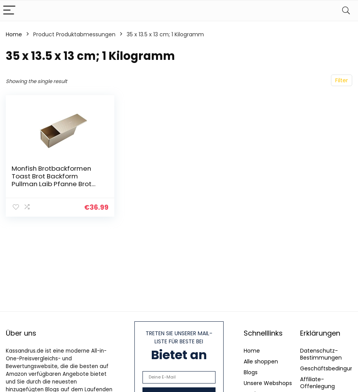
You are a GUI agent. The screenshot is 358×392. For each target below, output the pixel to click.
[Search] (346, 10)
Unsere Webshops (268, 383)
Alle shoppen (261, 361)
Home (14, 34)
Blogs (251, 372)
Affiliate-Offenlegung (317, 382)
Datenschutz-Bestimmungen (321, 354)
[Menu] (9, 10)
